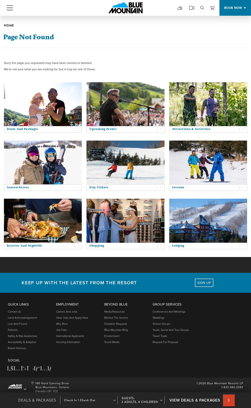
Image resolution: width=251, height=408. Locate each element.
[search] (202, 7)
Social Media (111, 342)
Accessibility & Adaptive (22, 342)
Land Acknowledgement (22, 318)
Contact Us (14, 312)
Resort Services (17, 348)
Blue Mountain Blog (116, 330)
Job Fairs (61, 330)
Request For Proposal (165, 342)
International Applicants (70, 336)
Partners (12, 330)
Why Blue (62, 324)
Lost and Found (17, 324)
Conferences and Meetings (169, 312)
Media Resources (114, 312)
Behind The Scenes (116, 318)
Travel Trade (160, 336)
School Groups (161, 324)
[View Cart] (212, 7)
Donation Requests (115, 324)
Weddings (158, 318)
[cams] (191, 7)
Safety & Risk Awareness (22, 336)
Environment (111, 336)
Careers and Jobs (66, 312)
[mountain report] (180, 7)
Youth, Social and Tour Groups (171, 330)
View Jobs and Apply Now (72, 318)
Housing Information (68, 342)
